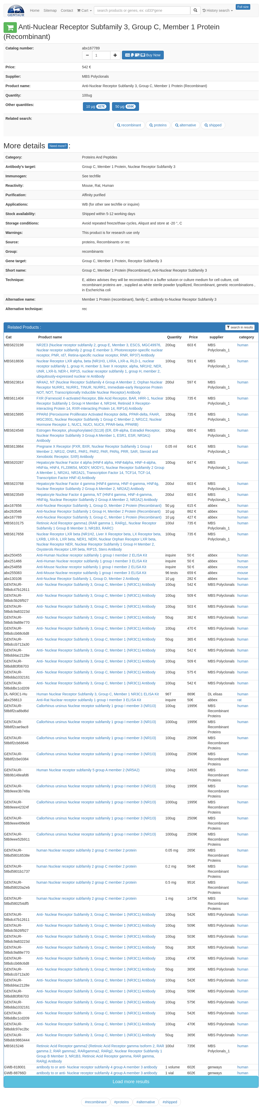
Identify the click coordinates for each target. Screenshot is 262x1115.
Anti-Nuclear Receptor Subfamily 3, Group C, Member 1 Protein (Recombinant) (98, 517)
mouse (242, 567)
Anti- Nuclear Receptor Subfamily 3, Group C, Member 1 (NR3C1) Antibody (96, 584)
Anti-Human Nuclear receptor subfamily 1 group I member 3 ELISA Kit (91, 561)
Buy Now (142, 55)
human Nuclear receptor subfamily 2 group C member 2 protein (86, 850)
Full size (242, 7)
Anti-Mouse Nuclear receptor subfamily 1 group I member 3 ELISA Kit (91, 573)
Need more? (57, 146)
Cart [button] (84, 10)
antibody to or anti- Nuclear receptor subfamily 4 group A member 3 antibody (96, 1067)
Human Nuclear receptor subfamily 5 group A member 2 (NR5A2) (88, 770)
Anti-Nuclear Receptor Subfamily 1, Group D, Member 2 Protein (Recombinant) (98, 505)
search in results (240, 327)
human (242, 345)
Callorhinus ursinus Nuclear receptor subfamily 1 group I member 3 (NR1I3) (96, 706)
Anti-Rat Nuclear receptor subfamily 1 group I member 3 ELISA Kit (88, 700)
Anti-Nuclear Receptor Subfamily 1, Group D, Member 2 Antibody (88, 579)
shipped (213, 125)
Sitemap (50, 10)
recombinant (129, 125)
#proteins (121, 1102)
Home (35, 10)
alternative (185, 125)
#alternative (145, 1102)
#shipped (170, 1102)
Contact (67, 10)
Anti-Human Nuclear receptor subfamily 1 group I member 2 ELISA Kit (91, 555)
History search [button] (218, 10)
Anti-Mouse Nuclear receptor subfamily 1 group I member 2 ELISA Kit (91, 567)
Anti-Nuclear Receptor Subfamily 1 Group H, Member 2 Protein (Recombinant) (98, 511)
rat (239, 700)
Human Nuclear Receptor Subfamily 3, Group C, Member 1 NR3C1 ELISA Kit (97, 694)
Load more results (131, 1081)
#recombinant (96, 1102)
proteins (158, 125)
